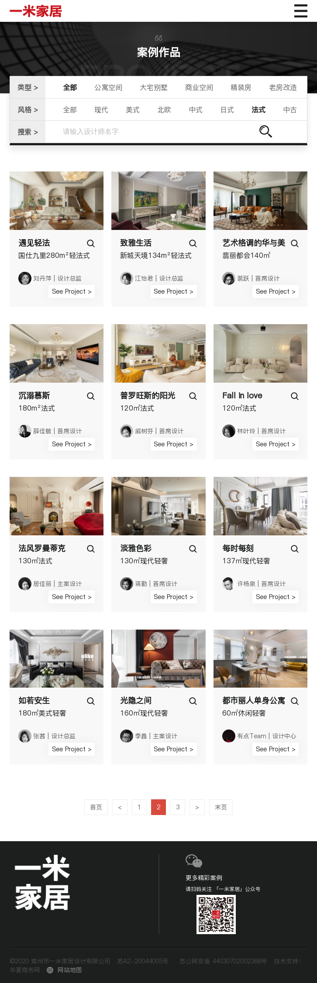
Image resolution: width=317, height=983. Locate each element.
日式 (227, 109)
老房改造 (283, 87)
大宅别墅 (154, 87)
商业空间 (199, 87)
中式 (196, 109)
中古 (290, 109)
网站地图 (70, 970)
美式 (133, 109)
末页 (221, 807)
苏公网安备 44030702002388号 (223, 961)
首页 (96, 807)
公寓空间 (108, 87)
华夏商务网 (25, 970)
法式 (258, 109)
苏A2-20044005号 (143, 961)
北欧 (164, 109)
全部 (70, 87)
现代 (101, 109)
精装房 (241, 87)
